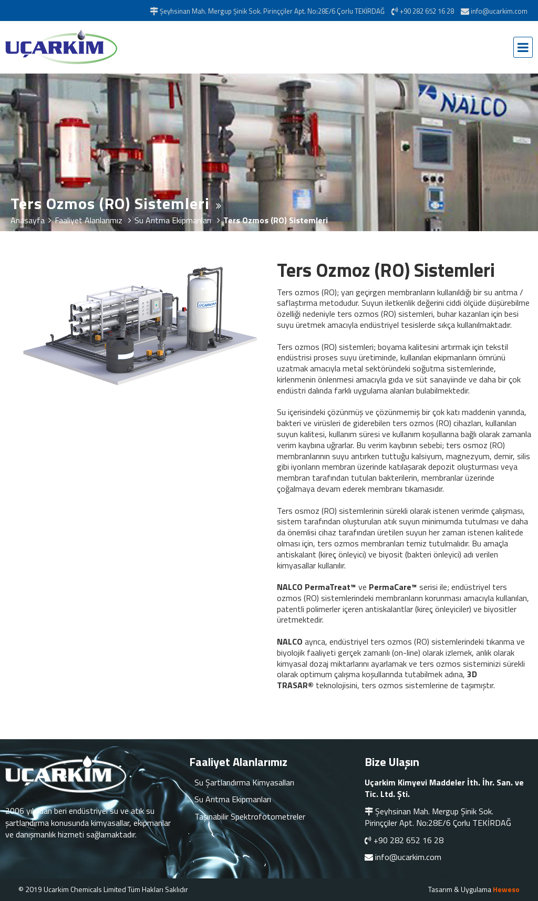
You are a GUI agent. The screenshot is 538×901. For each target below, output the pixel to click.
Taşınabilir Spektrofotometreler (249, 816)
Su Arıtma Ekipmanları (232, 799)
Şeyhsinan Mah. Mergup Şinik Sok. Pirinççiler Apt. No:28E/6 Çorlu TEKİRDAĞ (438, 817)
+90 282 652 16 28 (408, 840)
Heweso (506, 889)
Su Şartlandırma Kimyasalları (244, 782)
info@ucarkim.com (408, 857)
